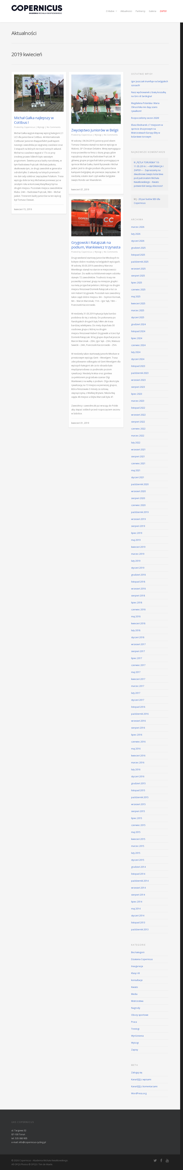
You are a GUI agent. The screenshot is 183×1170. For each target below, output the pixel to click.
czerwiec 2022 (138, 428)
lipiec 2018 (136, 602)
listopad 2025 (138, 254)
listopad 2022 (138, 407)
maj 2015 (135, 832)
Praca (134, 1021)
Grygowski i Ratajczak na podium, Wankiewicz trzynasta (95, 245)
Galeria (152, 11)
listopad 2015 (138, 790)
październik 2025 (140, 261)
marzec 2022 (137, 435)
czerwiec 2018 (138, 609)
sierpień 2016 (138, 727)
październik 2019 (140, 512)
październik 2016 (140, 713)
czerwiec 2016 (138, 741)
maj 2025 (135, 296)
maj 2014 (135, 908)
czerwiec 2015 (138, 825)
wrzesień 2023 (138, 379)
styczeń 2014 (137, 915)
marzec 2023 (137, 400)
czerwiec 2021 (138, 463)
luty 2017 (135, 693)
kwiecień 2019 (138, 546)
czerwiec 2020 (138, 505)
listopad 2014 (138, 873)
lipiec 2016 (136, 734)
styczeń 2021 (137, 477)
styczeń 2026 (137, 240)
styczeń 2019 (137, 567)
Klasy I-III (135, 973)
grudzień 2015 (138, 783)
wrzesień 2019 (138, 519)
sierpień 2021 (138, 456)
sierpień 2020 (138, 498)
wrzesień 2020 (138, 491)
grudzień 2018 (138, 574)
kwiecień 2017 (138, 679)
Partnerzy (140, 11)
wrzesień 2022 (138, 414)
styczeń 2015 (137, 859)
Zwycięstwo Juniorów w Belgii (94, 130)
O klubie (111, 11)
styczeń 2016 (137, 776)
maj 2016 (135, 748)
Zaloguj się (136, 1072)
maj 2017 (135, 672)
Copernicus (29, 127)
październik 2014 (140, 880)
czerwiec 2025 (138, 289)
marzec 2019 (137, 553)
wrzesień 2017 (138, 644)
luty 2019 (135, 560)
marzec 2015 (137, 846)
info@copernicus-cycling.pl (32, 1142)
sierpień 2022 (138, 421)
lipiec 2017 (136, 658)
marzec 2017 (137, 686)
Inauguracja (137, 966)
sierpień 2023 (138, 386)
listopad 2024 (138, 331)
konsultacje (137, 980)
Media (134, 994)
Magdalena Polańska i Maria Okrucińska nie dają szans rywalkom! (145, 107)
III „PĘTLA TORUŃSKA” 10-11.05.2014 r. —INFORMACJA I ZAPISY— (149, 166)
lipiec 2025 (136, 282)
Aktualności (126, 11)
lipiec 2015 (136, 818)
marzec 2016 (137, 762)
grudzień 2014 (138, 866)
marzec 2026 (137, 226)
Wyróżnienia (137, 1035)
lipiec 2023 (136, 393)
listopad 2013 (138, 922)
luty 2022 (135, 442)
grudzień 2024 (138, 324)
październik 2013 (140, 929)
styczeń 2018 (137, 637)
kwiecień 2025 (138, 303)
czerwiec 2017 (138, 665)
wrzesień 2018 (138, 588)
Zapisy (163, 11)
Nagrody (135, 1007)
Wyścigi (40, 127)
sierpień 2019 (138, 526)
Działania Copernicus (142, 959)
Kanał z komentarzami (144, 1086)
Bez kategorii (137, 952)
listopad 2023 (138, 366)
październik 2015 (140, 797)
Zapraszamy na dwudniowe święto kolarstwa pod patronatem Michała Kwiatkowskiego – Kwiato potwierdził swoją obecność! (148, 178)
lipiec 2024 (136, 338)
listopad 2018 (138, 581)
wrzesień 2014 (138, 887)
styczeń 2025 (137, 317)
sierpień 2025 (138, 275)
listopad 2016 (138, 706)
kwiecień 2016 (138, 755)
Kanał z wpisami (141, 1079)
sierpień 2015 (138, 811)
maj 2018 (135, 616)
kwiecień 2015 (138, 839)
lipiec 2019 (136, 533)
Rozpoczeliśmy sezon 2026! (145, 117)
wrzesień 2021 (138, 449)
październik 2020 (140, 484)
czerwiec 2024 (138, 345)
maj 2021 (135, 470)
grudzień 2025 (138, 247)
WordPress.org (139, 1093)
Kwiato (134, 987)
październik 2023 (140, 373)
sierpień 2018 (138, 595)
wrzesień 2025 (138, 268)
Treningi (135, 1028)
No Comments (53, 127)
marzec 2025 (137, 310)
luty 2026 (135, 233)
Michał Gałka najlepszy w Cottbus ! (34, 120)
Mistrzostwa (137, 1001)
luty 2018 (135, 630)
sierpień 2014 (138, 894)
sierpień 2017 (138, 651)
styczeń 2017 (137, 699)
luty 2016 (135, 769)
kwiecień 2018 (138, 623)
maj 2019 (135, 539)
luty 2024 (135, 352)
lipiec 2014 (136, 901)
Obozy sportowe (139, 1014)
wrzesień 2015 (138, 804)
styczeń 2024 (137, 359)
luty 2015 (135, 852)
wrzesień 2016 (138, 720)
